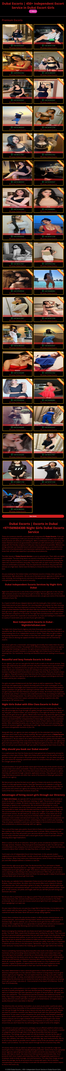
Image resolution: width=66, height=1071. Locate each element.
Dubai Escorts (51, 536)
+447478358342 (18, 236)
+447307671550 (49, 45)
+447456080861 (49, 209)
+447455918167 (18, 45)
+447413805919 (49, 73)
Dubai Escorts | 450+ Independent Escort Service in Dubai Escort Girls (33, 5)
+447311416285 (18, 209)
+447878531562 (18, 73)
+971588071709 (18, 482)
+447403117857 (18, 154)
